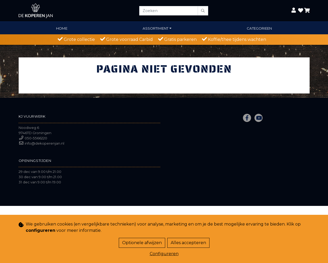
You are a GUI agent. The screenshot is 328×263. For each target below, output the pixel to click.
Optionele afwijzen (142, 242)
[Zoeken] (168, 10)
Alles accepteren (188, 242)
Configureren (164, 253)
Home (61, 28)
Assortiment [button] (155, 28)
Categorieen (259, 28)
